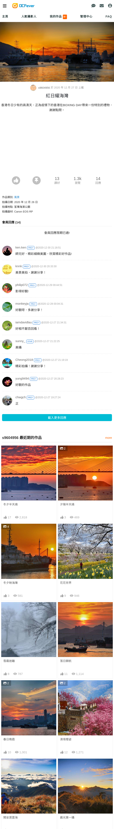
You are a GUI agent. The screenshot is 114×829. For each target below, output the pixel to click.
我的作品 (58, 17)
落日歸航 (65, 661)
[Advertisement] (57, 145)
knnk (18, 266)
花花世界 (65, 582)
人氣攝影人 (29, 16)
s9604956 (40, 87)
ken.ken (20, 247)
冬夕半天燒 (10, 504)
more (108, 437)
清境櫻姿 (65, 739)
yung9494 (22, 378)
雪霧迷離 (9, 661)
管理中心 (86, 16)
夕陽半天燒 (67, 504)
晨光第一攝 (67, 817)
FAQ (109, 16)
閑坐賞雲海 (10, 817)
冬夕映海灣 (10, 582)
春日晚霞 (9, 739)
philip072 (21, 285)
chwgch (20, 397)
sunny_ (20, 341)
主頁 (5, 16)
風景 (17, 197)
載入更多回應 (57, 417)
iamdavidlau (23, 322)
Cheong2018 (24, 359)
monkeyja (22, 303)
